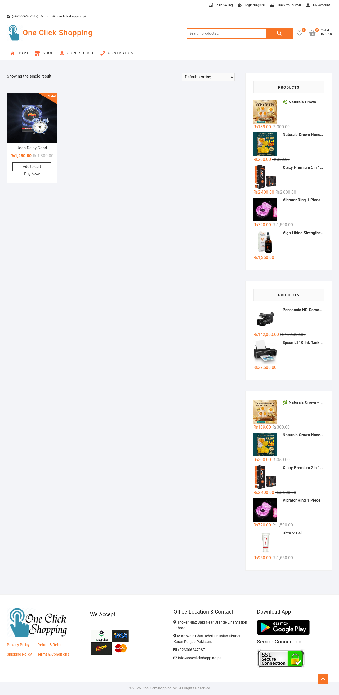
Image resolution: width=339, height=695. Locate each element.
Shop (44, 53)
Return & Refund (51, 645)
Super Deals (77, 53)
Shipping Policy (19, 654)
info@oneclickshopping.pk (64, 16)
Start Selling (220, 5)
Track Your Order (285, 5)
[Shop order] (208, 77)
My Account (317, 5)
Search (279, 33)
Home (20, 53)
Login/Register (251, 5)
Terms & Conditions (53, 654)
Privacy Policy (18, 645)
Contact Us (116, 53)
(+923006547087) (22, 16)
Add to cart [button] (32, 167)
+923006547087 (189, 650)
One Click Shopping (58, 32)
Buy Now (32, 174)
